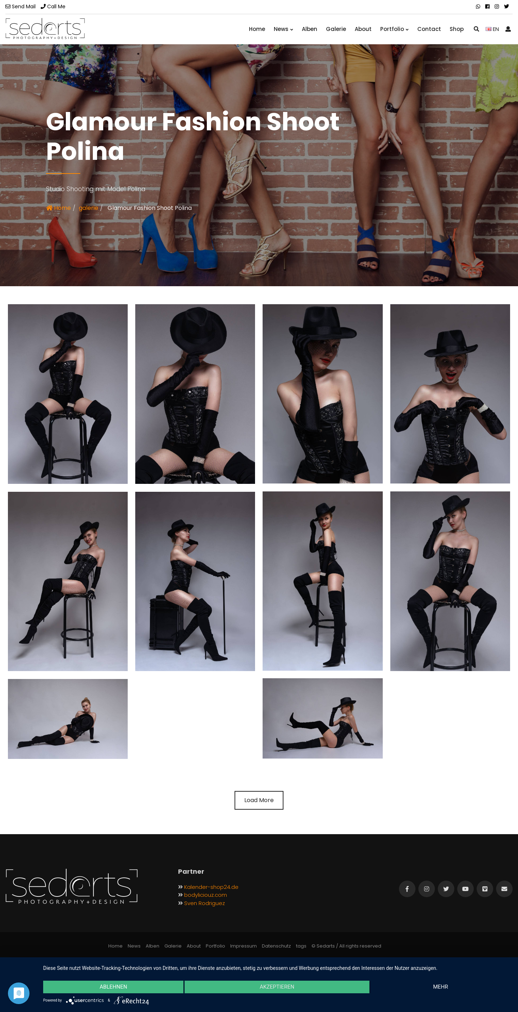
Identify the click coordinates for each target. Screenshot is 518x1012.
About (363, 29)
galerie (88, 208)
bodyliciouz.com (205, 895)
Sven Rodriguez (204, 903)
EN (492, 29)
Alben (309, 29)
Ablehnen (113, 987)
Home (257, 29)
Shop (457, 29)
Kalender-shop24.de (211, 887)
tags (301, 946)
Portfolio (394, 29)
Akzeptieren (277, 987)
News (283, 29)
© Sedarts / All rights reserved (346, 946)
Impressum (243, 946)
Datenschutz (276, 946)
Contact (429, 29)
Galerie (336, 29)
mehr (441, 987)
